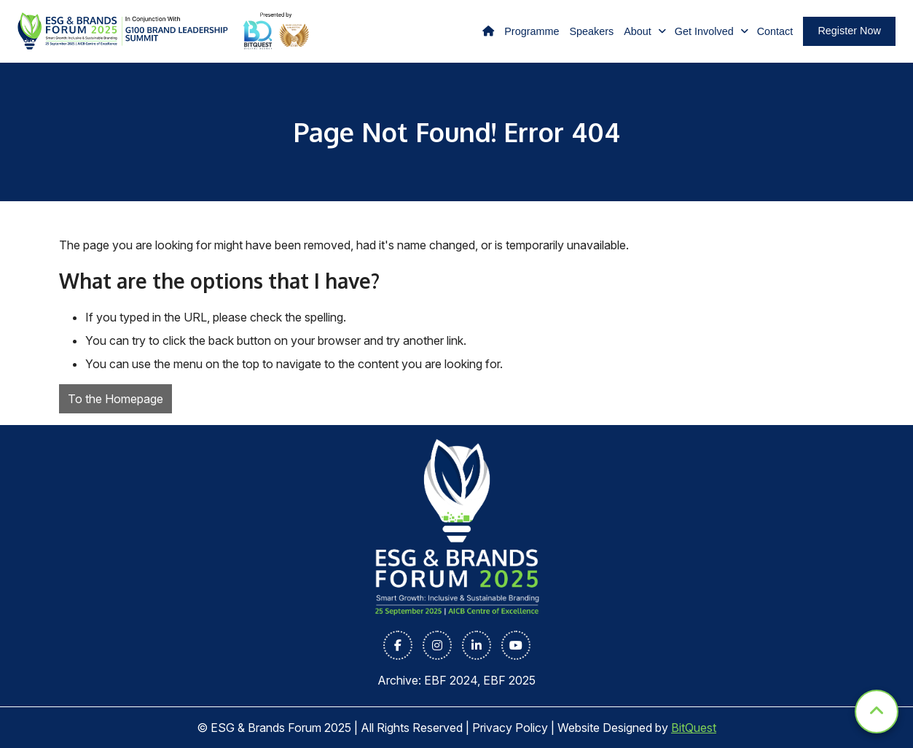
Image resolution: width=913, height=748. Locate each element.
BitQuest (693, 727)
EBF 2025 (509, 680)
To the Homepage (115, 398)
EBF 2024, (453, 680)
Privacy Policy (510, 727)
